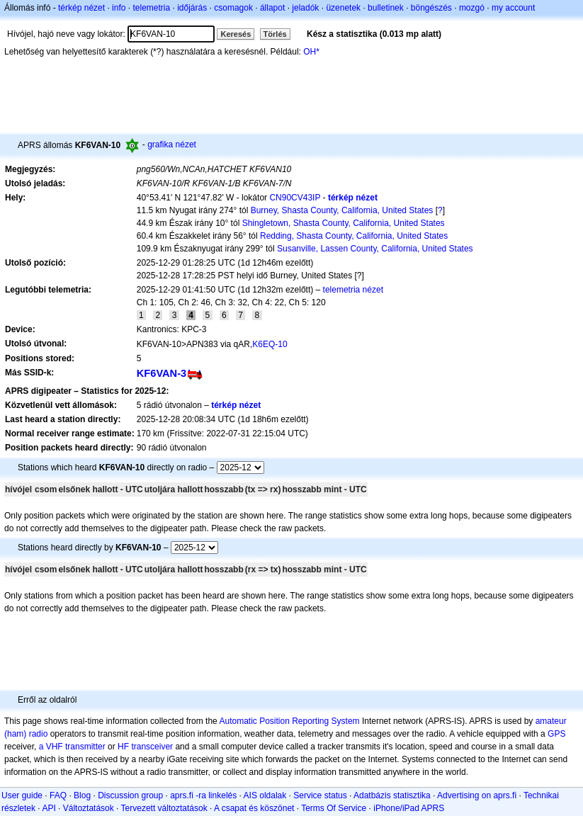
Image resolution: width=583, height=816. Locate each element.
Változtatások (88, 808)
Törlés (275, 34)
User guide (22, 795)
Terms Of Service (333, 808)
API (48, 808)
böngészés (431, 8)
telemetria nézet (353, 290)
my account (513, 8)
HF (123, 747)
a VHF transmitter (72, 747)
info (118, 8)
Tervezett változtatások (164, 808)
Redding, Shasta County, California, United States (354, 236)
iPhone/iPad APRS (408, 808)
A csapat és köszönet (254, 808)
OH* (311, 52)
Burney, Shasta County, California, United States (342, 210)
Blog (82, 795)
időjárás (192, 8)
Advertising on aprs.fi (476, 795)
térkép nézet (81, 8)
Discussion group (130, 795)
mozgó (472, 8)
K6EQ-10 (269, 344)
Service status (319, 795)
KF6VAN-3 (161, 373)
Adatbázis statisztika (392, 795)
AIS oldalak (265, 795)
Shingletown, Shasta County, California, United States (343, 223)
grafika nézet (171, 144)
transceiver (152, 747)
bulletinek (386, 8)
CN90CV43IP (294, 198)
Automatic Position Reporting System (289, 721)
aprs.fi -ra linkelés (203, 795)
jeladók (305, 8)
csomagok (233, 8)
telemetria (151, 8)
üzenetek (343, 8)
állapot (272, 8)
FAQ (58, 795)
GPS (556, 734)
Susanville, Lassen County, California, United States (375, 249)
